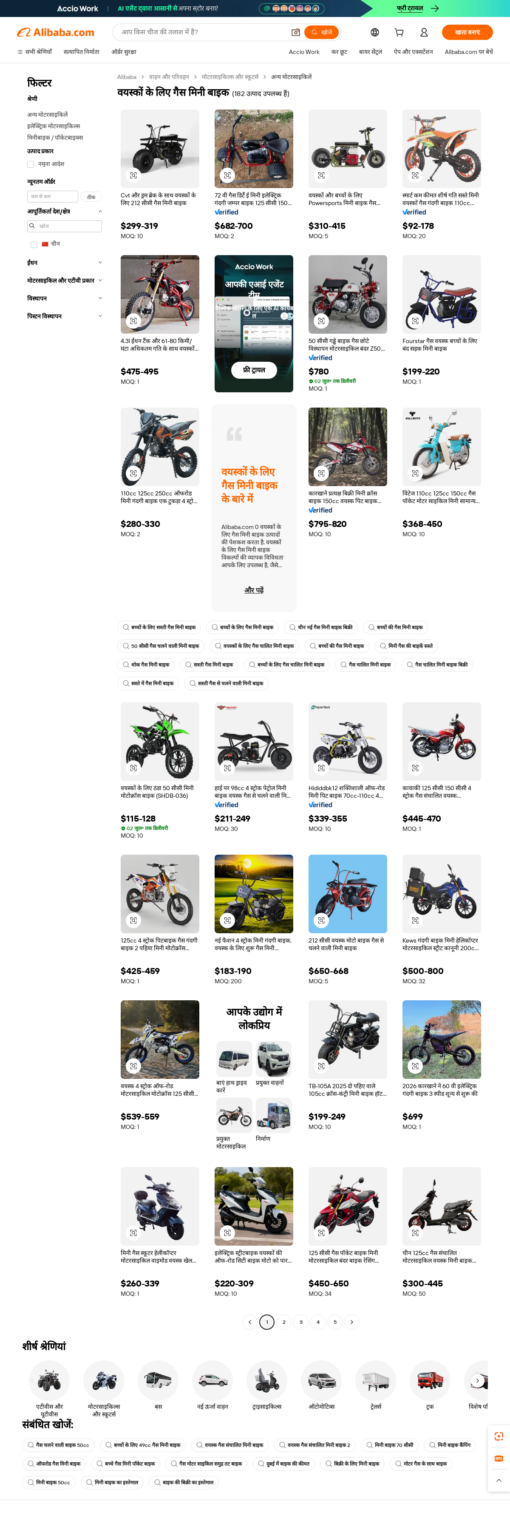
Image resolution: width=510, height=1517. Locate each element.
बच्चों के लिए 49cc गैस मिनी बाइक (142, 1445)
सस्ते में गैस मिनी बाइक (148, 683)
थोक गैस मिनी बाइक (146, 664)
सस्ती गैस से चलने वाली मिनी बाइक (226, 683)
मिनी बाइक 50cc (49, 1482)
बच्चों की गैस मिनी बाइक (395, 627)
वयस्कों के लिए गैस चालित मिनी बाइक (254, 646)
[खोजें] (321, 32)
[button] (296, 32)
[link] (499, 1436)
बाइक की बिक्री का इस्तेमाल (183, 1482)
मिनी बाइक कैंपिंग (449, 1445)
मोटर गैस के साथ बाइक (421, 1464)
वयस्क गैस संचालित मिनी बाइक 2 (314, 1445)
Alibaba (126, 76)
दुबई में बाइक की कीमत (283, 1464)
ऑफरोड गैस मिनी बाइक (54, 1464)
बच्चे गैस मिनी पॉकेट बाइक (125, 1464)
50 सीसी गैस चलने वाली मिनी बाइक (161, 646)
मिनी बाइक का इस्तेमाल (112, 1482)
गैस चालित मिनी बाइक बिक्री (437, 664)
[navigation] (64, 700)
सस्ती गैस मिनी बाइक (209, 664)
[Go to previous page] (250, 1322)
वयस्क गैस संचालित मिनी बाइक (229, 1445)
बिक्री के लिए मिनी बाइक (352, 1464)
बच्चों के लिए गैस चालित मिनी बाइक (286, 664)
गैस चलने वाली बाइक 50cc (58, 1445)
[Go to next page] (352, 1322)
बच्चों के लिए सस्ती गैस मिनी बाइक (159, 627)
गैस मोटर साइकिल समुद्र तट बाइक (206, 1464)
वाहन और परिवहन (169, 76)
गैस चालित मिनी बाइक (365, 664)
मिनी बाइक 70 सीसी (389, 1445)
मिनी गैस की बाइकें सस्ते (406, 646)
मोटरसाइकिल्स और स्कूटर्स (230, 76)
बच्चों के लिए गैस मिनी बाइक (242, 627)
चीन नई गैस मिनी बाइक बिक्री (320, 627)
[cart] (400, 33)
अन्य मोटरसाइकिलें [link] (291, 76)
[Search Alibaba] (203, 32)
